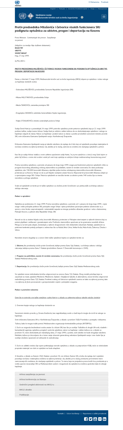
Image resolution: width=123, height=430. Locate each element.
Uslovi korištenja (73, 413)
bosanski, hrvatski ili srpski (77, 9)
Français (62, 9)
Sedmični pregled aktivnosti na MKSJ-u (36, 384)
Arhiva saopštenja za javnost (32, 374)
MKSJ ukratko (25, 390)
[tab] (61, 374)
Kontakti (61, 413)
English (53, 9)
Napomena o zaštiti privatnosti (94, 413)
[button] (82, 17)
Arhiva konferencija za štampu (32, 379)
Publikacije (24, 395)
